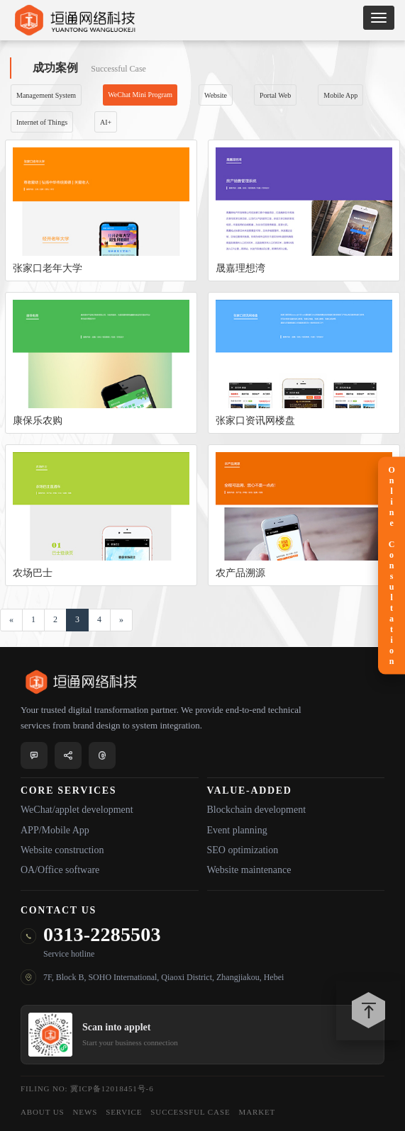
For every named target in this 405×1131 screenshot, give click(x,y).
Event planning (237, 830)
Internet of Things (41, 122)
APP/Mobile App (55, 830)
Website (215, 95)
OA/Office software (60, 870)
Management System (46, 95)
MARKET (257, 1112)
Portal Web (275, 95)
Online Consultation (391, 566)
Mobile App (340, 95)
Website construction (62, 850)
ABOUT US (43, 1112)
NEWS (85, 1112)
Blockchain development (256, 809)
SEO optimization (243, 850)
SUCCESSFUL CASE (190, 1112)
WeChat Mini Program (140, 95)
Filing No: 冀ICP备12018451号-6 (87, 1088)
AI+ (105, 122)
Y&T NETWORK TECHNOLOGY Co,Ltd (74, 20)
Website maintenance (249, 870)
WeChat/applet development (77, 809)
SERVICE (124, 1112)
